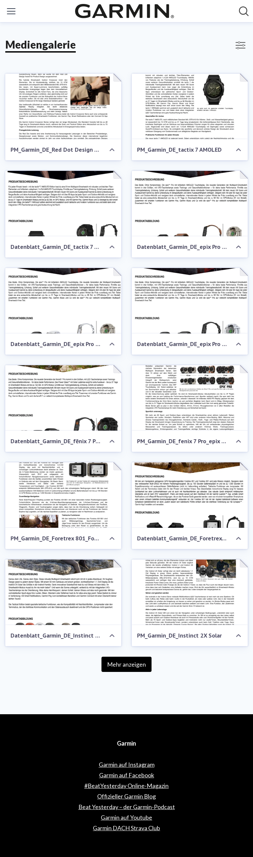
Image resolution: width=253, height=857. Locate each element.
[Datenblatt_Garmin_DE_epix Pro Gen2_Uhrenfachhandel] (190, 203)
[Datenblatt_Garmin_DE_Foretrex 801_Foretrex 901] (190, 495)
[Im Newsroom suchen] (244, 11)
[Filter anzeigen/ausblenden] (240, 45)
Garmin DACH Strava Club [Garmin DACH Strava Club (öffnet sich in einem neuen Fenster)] (126, 828)
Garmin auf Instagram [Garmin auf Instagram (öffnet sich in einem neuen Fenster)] (127, 764)
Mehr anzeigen (126, 664)
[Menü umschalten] (11, 11)
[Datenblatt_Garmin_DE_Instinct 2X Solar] (63, 592)
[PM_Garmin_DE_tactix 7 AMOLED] (190, 106)
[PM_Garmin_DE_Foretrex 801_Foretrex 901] (63, 495)
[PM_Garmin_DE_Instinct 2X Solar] (190, 592)
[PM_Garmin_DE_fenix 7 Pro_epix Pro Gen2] (190, 398)
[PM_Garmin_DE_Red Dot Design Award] (63, 106)
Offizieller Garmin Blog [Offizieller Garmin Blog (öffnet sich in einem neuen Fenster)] (126, 796)
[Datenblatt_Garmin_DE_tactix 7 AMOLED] (63, 203)
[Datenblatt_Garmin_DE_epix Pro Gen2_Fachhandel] (63, 300)
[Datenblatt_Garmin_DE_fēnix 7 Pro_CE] (63, 398)
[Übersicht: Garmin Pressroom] (124, 11)
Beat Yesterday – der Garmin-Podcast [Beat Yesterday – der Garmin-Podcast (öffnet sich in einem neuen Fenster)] (126, 806)
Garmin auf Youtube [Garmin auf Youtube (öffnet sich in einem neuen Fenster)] (126, 817)
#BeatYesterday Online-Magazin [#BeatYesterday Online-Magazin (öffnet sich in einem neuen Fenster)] (126, 785)
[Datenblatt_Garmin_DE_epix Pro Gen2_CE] (190, 300)
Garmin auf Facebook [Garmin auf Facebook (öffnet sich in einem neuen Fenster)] (126, 775)
